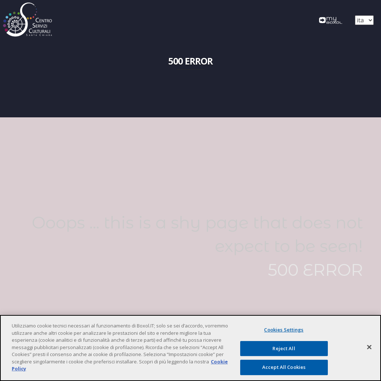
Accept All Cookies (283, 367)
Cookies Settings (283, 329)
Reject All (283, 348)
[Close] (369, 347)
